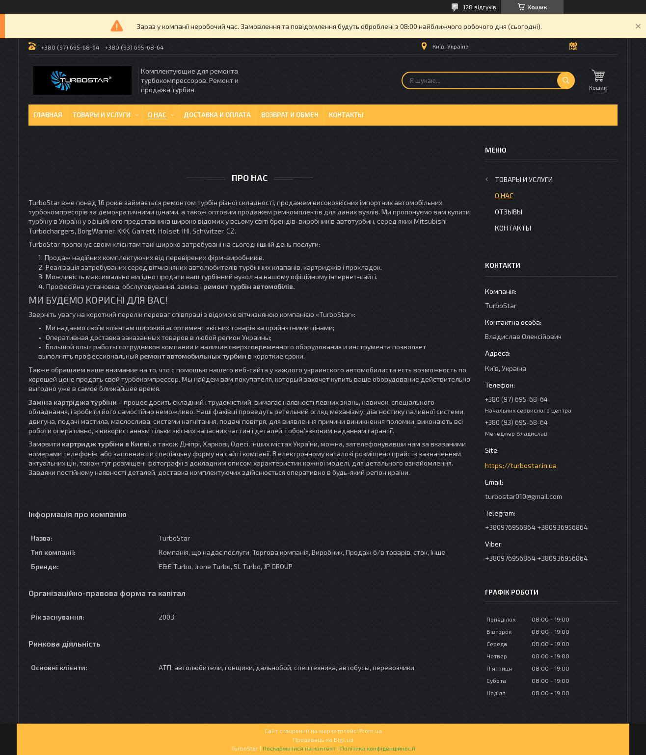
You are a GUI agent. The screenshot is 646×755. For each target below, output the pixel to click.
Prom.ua (370, 730)
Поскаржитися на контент (299, 748)
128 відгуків (479, 6)
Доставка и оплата (217, 115)
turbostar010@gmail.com (523, 496)
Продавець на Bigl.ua (323, 739)
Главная (47, 115)
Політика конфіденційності (377, 748)
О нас (157, 115)
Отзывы (508, 212)
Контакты (346, 115)
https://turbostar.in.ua (521, 465)
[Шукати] (566, 80)
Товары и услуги (102, 115)
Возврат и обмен (290, 115)
